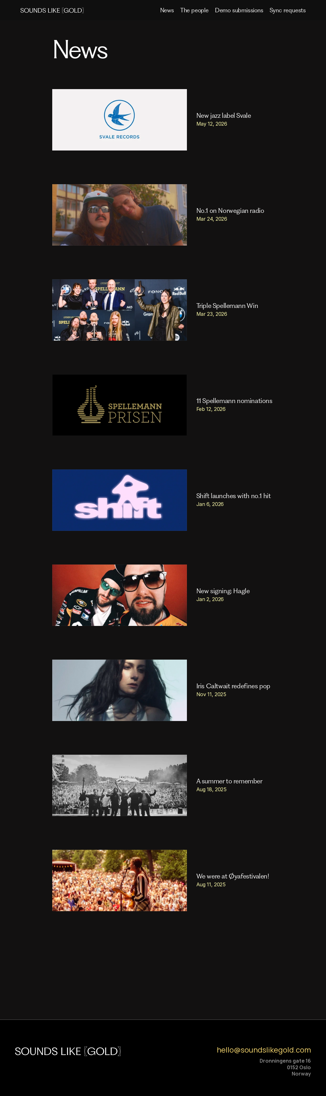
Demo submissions (239, 10)
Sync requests (288, 10)
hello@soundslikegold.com (264, 1049)
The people (194, 10)
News (167, 10)
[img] (54, 10)
